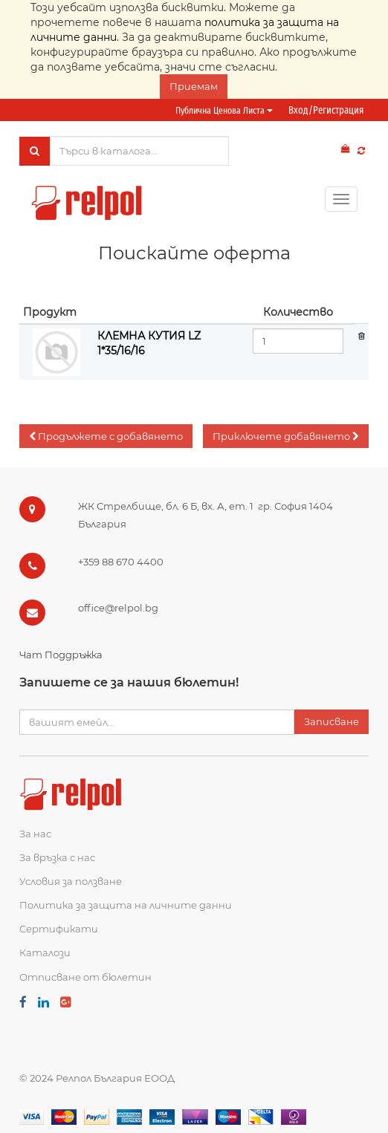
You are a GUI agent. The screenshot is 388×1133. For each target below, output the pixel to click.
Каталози (45, 952)
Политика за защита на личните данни (125, 905)
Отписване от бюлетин (85, 977)
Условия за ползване (70, 881)
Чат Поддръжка (61, 654)
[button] (106, 436)
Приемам (193, 86)
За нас (35, 834)
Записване (331, 721)
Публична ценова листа (224, 110)
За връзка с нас (57, 857)
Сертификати (58, 929)
